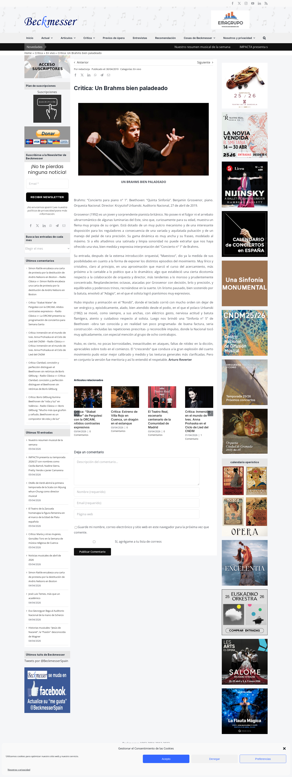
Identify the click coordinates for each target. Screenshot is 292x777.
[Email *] (47, 184)
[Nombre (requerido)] (136, 491)
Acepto (166, 758)
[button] (284, 748)
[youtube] (252, 3)
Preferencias (263, 758)
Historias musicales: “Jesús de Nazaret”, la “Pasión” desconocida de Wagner (47, 632)
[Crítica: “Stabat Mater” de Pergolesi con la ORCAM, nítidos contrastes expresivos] (88, 388)
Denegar (214, 758)
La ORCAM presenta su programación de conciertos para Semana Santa (46, 320)
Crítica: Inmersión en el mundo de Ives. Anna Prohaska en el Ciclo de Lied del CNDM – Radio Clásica (47, 337)
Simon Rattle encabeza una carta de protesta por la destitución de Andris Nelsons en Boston (46, 577)
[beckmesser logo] (50, 13)
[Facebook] (30, 225)
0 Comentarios (82, 433)
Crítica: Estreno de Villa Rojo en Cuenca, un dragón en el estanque (124, 417)
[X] (37, 225)
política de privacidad (41, 210)
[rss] (266, 3)
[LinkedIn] (44, 225)
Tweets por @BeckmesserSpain (46, 661)
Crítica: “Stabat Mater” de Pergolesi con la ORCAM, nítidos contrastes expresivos (88, 419)
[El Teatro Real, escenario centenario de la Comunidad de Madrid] (162, 388)
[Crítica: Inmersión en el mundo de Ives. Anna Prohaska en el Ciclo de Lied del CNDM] (199, 388)
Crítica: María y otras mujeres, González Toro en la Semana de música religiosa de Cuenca (45, 538)
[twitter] (239, 3)
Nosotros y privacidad (19, 769)
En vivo (137, 69)
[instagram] (246, 3)
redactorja (84, 69)
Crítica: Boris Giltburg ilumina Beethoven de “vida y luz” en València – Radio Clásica (44, 401)
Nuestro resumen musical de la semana (213, 47)
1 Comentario (193, 436)
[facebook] (232, 3)
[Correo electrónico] (64, 225)
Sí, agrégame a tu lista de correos (118, 541)
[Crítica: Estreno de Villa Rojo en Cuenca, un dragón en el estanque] (125, 388)
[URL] (136, 514)
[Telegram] (57, 225)
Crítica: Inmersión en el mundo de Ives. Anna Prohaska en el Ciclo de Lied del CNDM (47, 350)
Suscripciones (47, 92)
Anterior (83, 62)
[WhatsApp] (50, 225)
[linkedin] (259, 3)
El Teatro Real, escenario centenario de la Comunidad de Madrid (159, 419)
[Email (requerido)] (136, 503)
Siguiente (203, 62)
